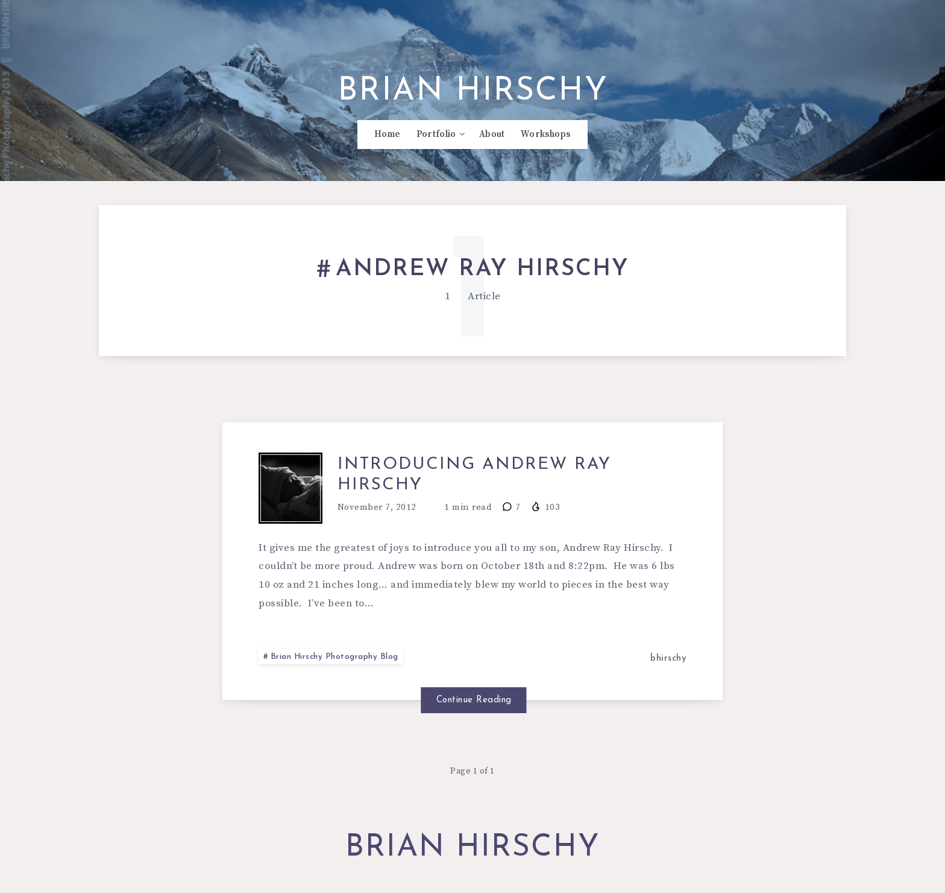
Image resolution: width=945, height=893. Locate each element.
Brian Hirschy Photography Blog (335, 664)
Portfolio (436, 139)
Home (387, 139)
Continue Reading (472, 706)
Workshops (546, 139)
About (492, 139)
